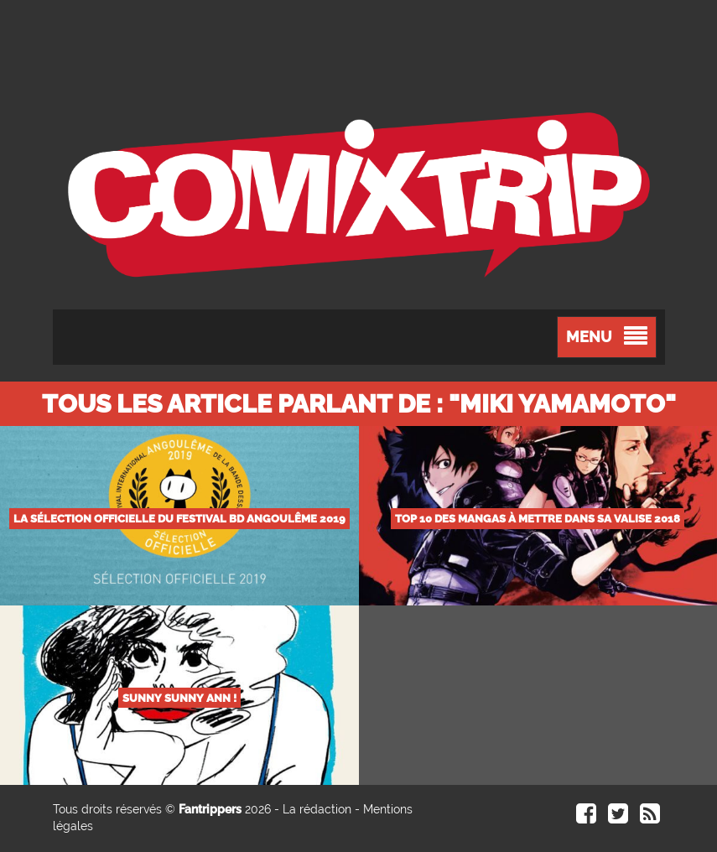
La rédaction (317, 809)
